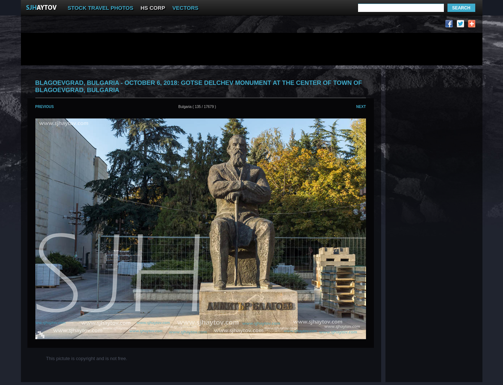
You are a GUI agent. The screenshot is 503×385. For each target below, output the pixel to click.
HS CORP (153, 8)
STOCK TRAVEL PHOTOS (100, 8)
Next (361, 107)
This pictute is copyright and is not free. (86, 358)
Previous (44, 107)
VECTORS (185, 8)
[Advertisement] (161, 25)
